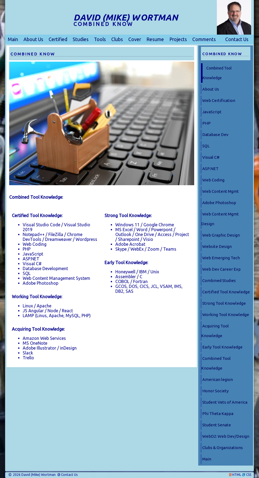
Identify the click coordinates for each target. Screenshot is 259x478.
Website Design (217, 246)
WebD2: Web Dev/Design (225, 436)
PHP (206, 123)
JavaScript (211, 111)
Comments (204, 39)
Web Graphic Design (221, 235)
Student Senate (216, 425)
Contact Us (236, 39)
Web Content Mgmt (220, 191)
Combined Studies (219, 280)
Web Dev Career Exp (221, 269)
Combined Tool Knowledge (217, 73)
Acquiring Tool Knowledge (215, 331)
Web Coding (213, 180)
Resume (155, 39)
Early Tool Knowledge (222, 347)
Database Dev (215, 134)
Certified (58, 39)
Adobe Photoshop (219, 202)
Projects (178, 39)
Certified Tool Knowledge (226, 292)
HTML (236, 474)
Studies (81, 39)
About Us (33, 39)
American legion (217, 379)
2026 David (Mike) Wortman (34, 474)
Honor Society (215, 391)
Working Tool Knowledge (225, 314)
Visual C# (211, 157)
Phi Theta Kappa (217, 413)
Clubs (117, 39)
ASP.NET (210, 168)
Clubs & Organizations (222, 447)
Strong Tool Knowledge (224, 303)
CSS (248, 474)
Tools (100, 39)
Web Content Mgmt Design (220, 219)
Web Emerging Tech (221, 257)
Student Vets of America (224, 402)
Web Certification (218, 100)
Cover (134, 39)
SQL (206, 146)
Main (13, 39)
